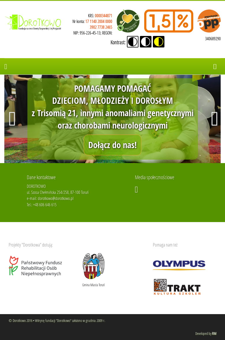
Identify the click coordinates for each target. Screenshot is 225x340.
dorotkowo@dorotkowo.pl (56, 198)
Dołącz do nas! (112, 145)
